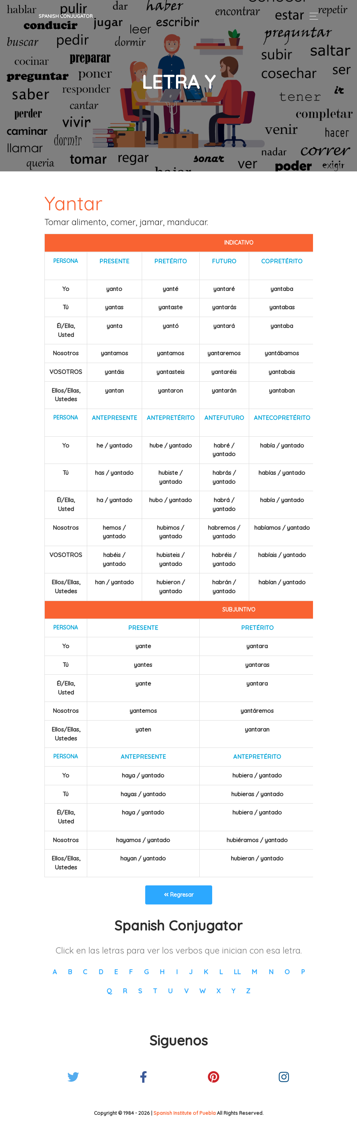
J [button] (191, 972)
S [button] (140, 991)
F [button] (131, 972)
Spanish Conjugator (66, 16)
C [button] (85, 972)
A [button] (55, 972)
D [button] (100, 972)
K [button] (206, 972)
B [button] (70, 972)
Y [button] (233, 991)
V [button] (186, 991)
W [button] (202, 991)
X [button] (218, 991)
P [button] (303, 972)
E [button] (116, 972)
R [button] (125, 991)
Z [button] (248, 991)
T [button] (155, 991)
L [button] (221, 972)
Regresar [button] (178, 894)
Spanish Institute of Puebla (184, 1113)
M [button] (254, 972)
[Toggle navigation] (311, 16)
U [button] (170, 991)
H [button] (162, 972)
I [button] (177, 972)
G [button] (146, 972)
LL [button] (237, 972)
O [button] (287, 972)
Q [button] (109, 991)
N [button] (271, 972)
